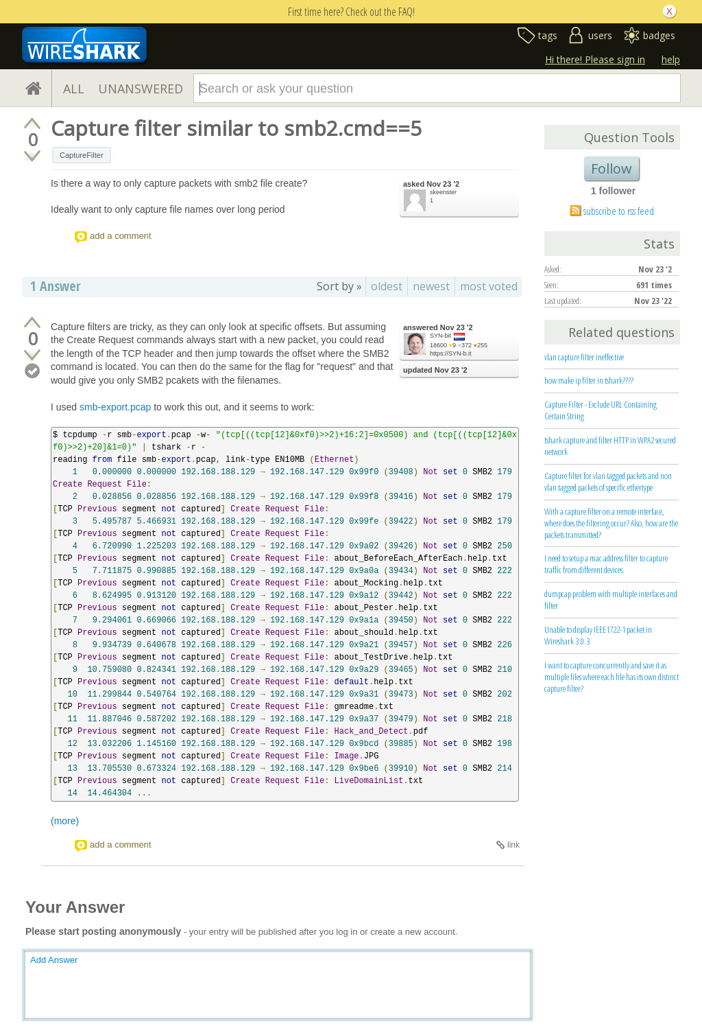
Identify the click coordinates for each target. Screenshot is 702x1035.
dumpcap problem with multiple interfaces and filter (610, 600)
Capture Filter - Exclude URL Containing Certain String (600, 410)
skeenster (443, 192)
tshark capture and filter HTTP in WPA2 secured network (610, 446)
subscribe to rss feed (618, 211)
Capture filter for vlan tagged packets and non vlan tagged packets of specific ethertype (608, 481)
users (600, 35)
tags (547, 35)
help (671, 59)
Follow (611, 168)
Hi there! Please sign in (595, 59)
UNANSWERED (140, 88)
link (513, 845)
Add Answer (53, 960)
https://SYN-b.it (451, 353)
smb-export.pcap (115, 407)
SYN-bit (440, 335)
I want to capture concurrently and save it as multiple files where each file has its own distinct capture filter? (611, 677)
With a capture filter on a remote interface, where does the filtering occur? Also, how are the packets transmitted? (611, 523)
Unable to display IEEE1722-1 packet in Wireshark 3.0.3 (598, 635)
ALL (73, 88)
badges (659, 35)
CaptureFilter (82, 155)
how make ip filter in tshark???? (588, 380)
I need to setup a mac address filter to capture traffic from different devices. (606, 564)
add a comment (121, 236)
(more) (65, 820)
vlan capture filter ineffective (584, 357)
